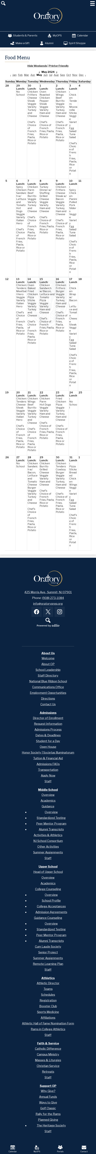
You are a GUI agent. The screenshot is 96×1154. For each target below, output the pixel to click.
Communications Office (48, 687)
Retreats (48, 1071)
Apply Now (48, 775)
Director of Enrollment (48, 718)
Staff (48, 781)
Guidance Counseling (48, 918)
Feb (20, 75)
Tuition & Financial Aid (48, 758)
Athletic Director (48, 983)
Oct (68, 75)
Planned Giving (48, 1119)
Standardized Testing (51, 818)
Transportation (48, 769)
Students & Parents (22, 36)
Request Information (48, 723)
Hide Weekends (37, 65)
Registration (48, 1000)
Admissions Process (48, 729)
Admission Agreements (51, 912)
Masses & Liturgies (48, 1060)
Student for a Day (48, 741)
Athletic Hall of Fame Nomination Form (48, 1023)
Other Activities (48, 846)
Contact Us (48, 704)
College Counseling (48, 889)
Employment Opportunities (48, 692)
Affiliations (48, 1017)
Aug (56, 75)
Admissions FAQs (48, 764)
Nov (74, 75)
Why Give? (48, 1091)
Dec (81, 75)
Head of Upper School (48, 872)
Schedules (48, 994)
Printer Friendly (59, 65)
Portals (60, 1149)
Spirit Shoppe (75, 43)
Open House (48, 746)
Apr (32, 75)
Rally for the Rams (48, 1114)
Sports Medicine (48, 1012)
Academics (48, 800)
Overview (48, 795)
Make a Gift (19, 43)
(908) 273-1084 (53, 598)
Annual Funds (48, 1096)
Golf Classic (48, 1108)
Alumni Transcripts (51, 829)
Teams (48, 989)
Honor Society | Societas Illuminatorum (48, 752)
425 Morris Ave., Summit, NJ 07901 (48, 592)
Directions (48, 698)
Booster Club (48, 1006)
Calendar (80, 36)
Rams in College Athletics (48, 1029)
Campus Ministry (48, 1054)
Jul (50, 75)
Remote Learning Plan (48, 964)
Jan (14, 75)
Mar (26, 75)
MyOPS (55, 36)
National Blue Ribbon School (48, 681)
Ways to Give (48, 1102)
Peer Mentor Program (51, 823)
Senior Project (48, 952)
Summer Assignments (48, 852)
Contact (84, 1149)
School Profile (51, 900)
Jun (45, 75)
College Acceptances (51, 906)
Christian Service (48, 1066)
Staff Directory (48, 675)
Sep (62, 75)
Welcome (48, 658)
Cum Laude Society (48, 946)
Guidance (48, 806)
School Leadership (48, 669)
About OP (48, 664)
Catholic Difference (48, 1048)
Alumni (46, 43)
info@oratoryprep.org (48, 603)
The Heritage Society (51, 1125)
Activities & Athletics (48, 835)
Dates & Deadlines (48, 735)
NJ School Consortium (48, 841)
